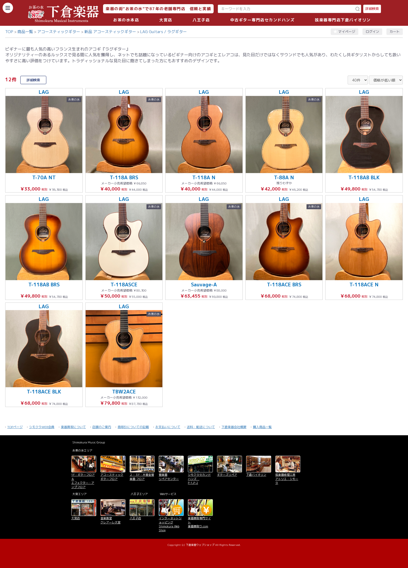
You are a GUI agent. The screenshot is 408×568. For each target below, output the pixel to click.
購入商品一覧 (262, 427)
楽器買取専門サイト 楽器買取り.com (199, 522)
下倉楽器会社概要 (233, 427)
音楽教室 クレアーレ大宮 (110, 520)
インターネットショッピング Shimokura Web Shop (170, 524)
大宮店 (165, 20)
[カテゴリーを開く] (8, 8)
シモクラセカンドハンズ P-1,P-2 (199, 479)
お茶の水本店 (126, 20)
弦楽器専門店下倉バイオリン (343, 20)
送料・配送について (201, 427)
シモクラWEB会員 (41, 427)
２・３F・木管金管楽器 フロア (142, 477)
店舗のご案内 (101, 427)
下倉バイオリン (256, 475)
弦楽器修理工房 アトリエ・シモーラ (286, 479)
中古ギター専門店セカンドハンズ (262, 20)
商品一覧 (25, 31)
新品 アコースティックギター (110, 31)
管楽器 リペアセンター (169, 477)
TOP (9, 31)
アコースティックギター (58, 31)
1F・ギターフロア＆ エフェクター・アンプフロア (83, 481)
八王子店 (201, 20)
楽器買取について (73, 427)
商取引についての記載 (133, 427)
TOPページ (15, 427)
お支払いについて (167, 427)
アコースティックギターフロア (111, 477)
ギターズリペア (227, 475)
